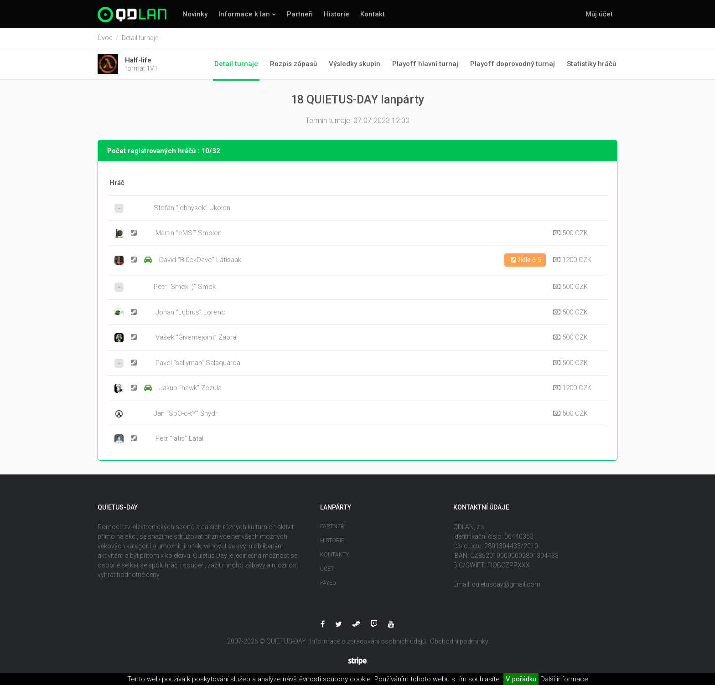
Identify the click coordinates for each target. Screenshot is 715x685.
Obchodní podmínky (459, 641)
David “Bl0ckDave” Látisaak (200, 260)
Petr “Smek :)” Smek (185, 287)
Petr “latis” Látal (179, 439)
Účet (327, 569)
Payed (328, 583)
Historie (336, 14)
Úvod (105, 37)
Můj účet (599, 14)
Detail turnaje (236, 64)
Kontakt (372, 14)
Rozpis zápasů (293, 64)
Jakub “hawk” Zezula (190, 388)
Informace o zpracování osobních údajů (368, 641)
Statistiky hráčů (591, 64)
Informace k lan (244, 14)
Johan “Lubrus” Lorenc (190, 312)
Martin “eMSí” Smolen (188, 233)
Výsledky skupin (354, 64)
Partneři (300, 14)
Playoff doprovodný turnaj (512, 64)
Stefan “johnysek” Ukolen (192, 208)
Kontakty (334, 554)
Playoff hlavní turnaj (425, 64)
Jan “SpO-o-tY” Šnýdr (186, 413)
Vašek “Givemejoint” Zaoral (196, 338)
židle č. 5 (526, 259)
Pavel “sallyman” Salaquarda (197, 363)
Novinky (194, 14)
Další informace (564, 679)
